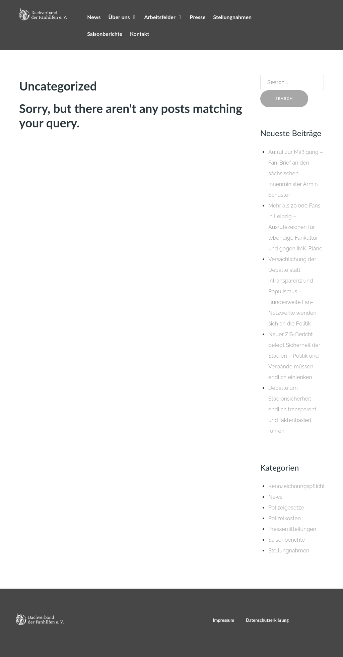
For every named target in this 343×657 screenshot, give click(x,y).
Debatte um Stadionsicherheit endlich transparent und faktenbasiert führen (292, 409)
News (275, 497)
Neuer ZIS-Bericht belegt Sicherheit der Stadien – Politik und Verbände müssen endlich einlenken (294, 355)
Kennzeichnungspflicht (296, 486)
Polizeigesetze (286, 507)
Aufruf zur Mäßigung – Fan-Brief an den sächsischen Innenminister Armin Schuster (295, 173)
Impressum (223, 620)
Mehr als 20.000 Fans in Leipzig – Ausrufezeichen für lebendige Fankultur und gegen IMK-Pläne (295, 227)
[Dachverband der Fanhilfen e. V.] (43, 14)
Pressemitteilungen (292, 529)
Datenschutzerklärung (267, 620)
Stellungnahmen (288, 550)
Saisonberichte (286, 540)
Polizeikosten (284, 518)
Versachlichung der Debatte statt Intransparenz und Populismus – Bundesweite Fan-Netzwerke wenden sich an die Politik (292, 291)
